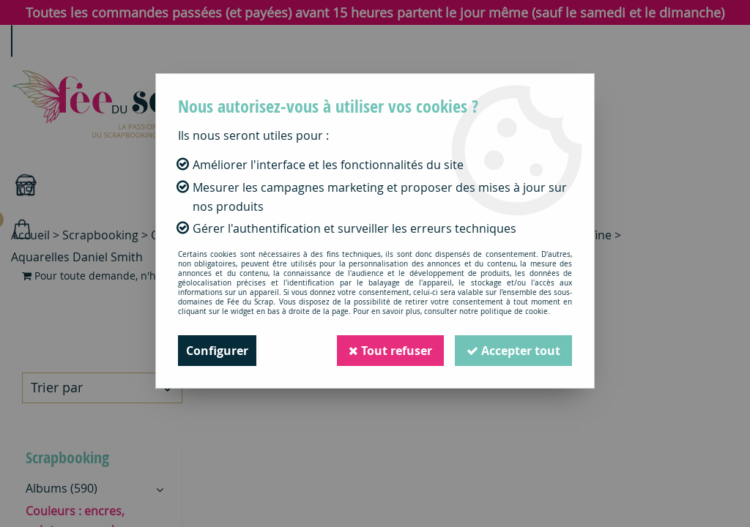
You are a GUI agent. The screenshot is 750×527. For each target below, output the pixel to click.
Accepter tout (513, 351)
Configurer (217, 351)
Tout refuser (390, 351)
